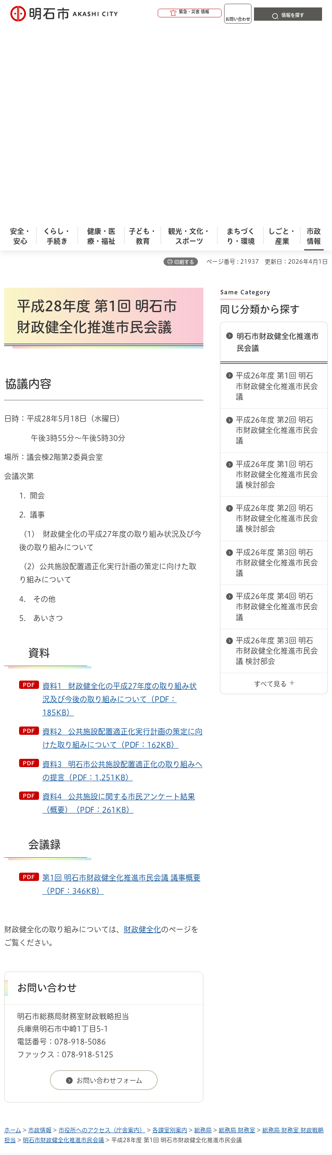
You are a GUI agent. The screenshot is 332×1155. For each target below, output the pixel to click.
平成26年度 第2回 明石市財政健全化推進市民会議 (277, 236)
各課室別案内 (169, 936)
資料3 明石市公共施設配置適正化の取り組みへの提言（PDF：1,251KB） (122, 576)
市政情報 (39, 936)
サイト (216, 988)
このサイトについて (73, 975)
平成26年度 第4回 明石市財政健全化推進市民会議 (277, 412)
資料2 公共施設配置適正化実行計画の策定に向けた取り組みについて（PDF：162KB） (122, 544)
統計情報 (230, 1091)
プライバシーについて (76, 988)
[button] (158, 13)
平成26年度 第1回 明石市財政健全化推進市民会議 (277, 192)
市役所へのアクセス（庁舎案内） (102, 936)
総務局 (203, 936)
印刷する (184, 67)
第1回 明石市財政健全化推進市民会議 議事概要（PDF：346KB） (121, 690)
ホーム (12, 936)
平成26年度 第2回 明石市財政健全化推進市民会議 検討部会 (277, 324)
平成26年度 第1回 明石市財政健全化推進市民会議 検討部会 (277, 280)
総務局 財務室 (237, 936)
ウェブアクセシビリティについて (187, 975)
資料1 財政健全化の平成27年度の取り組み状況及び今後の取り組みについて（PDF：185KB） (119, 505)
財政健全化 (142, 735)
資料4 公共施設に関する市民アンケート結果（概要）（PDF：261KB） (118, 609)
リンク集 (157, 988)
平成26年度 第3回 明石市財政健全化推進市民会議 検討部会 (277, 457)
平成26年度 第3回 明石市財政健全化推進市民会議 (277, 368)
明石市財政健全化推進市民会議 (278, 148)
